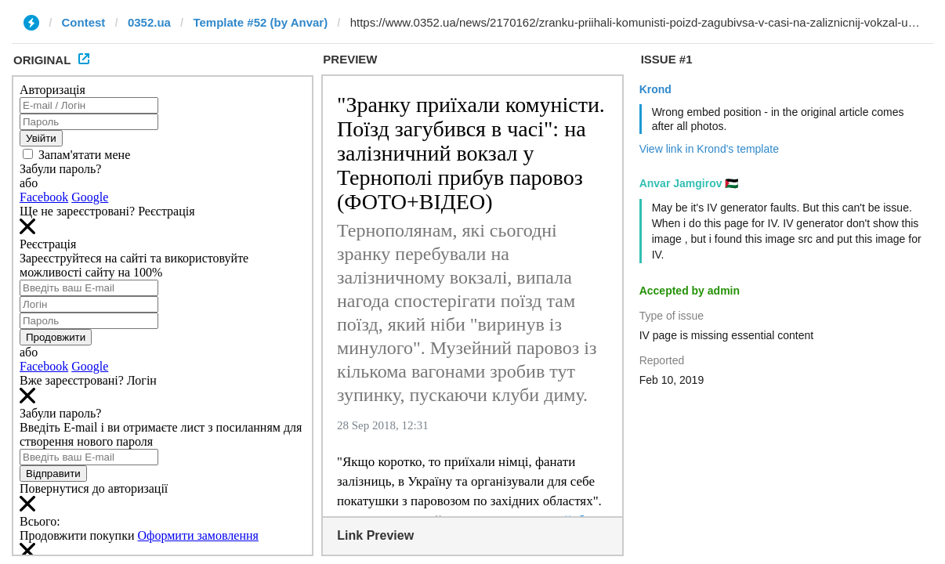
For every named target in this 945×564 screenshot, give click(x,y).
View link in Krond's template (709, 149)
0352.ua (149, 22)
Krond (655, 89)
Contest (84, 22)
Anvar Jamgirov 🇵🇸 (689, 183)
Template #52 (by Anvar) (260, 22)
